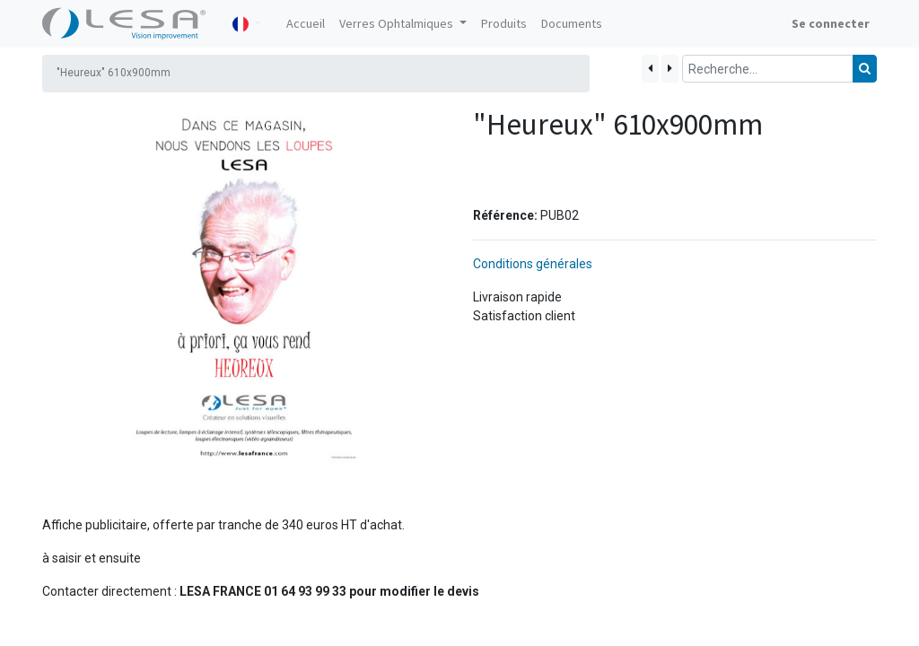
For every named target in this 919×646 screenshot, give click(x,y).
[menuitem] (305, 23)
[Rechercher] (865, 69)
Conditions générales (532, 264)
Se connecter (831, 23)
